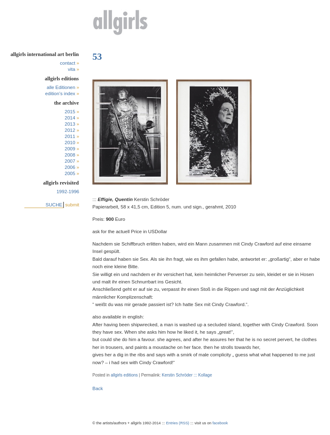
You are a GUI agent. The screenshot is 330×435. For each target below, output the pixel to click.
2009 (70, 148)
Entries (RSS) (177, 423)
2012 (70, 130)
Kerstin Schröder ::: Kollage (187, 375)
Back (97, 388)
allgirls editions (124, 375)
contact (67, 63)
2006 (70, 167)
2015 (70, 111)
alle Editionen (61, 87)
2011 (70, 136)
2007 (70, 161)
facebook (220, 423)
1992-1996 (68, 191)
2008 (70, 154)
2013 (70, 124)
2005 (70, 173)
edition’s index (60, 93)
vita (71, 69)
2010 (70, 142)
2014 (70, 117)
